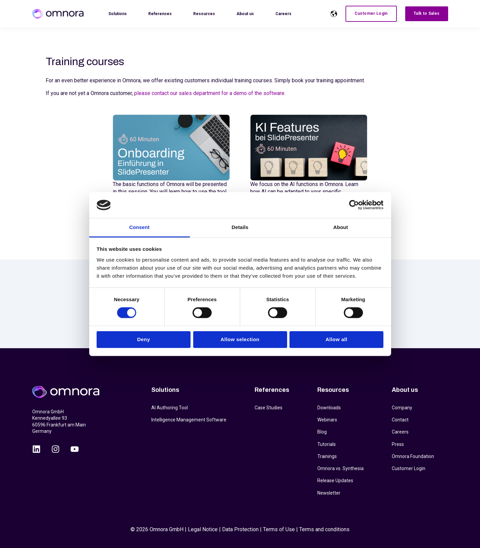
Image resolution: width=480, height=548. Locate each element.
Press (398, 444)
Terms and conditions (324, 529)
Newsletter (328, 493)
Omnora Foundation (413, 456)
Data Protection (240, 529)
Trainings (327, 456)
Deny (143, 339)
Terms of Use (279, 529)
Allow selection (240, 339)
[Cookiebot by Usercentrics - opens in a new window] (354, 205)
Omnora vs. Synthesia (340, 468)
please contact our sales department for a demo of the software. (209, 93)
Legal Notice (203, 529)
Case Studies (268, 407)
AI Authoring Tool (169, 407)
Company (402, 407)
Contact (400, 419)
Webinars (327, 419)
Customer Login (408, 468)
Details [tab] (240, 227)
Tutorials (326, 444)
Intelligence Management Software (188, 419)
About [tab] (340, 227)
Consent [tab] (139, 227)
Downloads (329, 407)
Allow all (337, 339)
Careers (400, 432)
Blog (322, 432)
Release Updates (335, 480)
